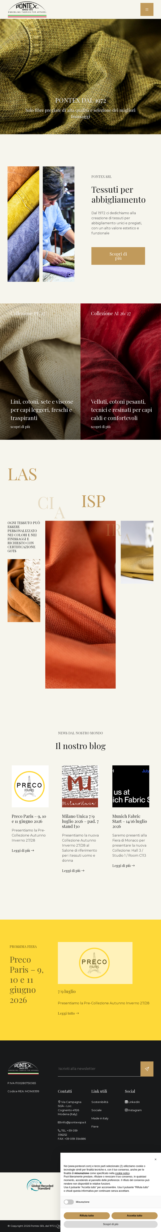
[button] (155, 1159)
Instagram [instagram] (133, 1110)
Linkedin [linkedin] (132, 1102)
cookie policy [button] (122, 1173)
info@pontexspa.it (73, 1122)
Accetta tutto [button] (134, 1215)
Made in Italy (99, 1118)
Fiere (95, 1126)
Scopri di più (118, 256)
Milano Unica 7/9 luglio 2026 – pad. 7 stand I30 (80, 821)
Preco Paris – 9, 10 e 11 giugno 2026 (29, 818)
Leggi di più (23, 850)
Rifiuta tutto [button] (87, 1215)
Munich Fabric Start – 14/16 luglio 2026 (129, 821)
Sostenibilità (99, 1102)
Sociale (96, 1110)
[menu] (146, 9)
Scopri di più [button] (110, 1224)
